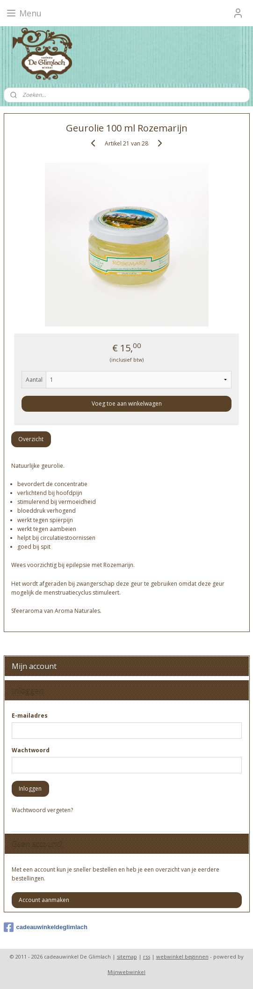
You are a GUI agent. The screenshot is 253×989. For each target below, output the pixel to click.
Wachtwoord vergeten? (42, 810)
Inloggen (30, 789)
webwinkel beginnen (182, 956)
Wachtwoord (31, 750)
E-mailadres (30, 716)
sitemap (127, 956)
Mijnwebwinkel (126, 971)
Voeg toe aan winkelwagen (127, 403)
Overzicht (30, 439)
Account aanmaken (44, 900)
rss (146, 956)
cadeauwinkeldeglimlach (45, 927)
